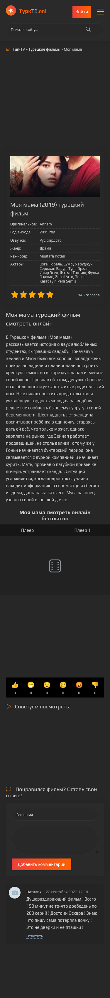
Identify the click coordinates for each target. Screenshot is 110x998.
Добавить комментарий (41, 864)
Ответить (34, 936)
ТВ (32, 11)
